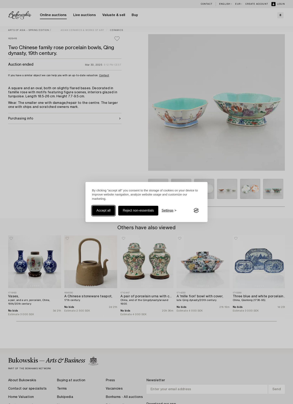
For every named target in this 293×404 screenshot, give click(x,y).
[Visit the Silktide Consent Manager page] (196, 210)
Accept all (103, 210)
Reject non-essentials (138, 210)
